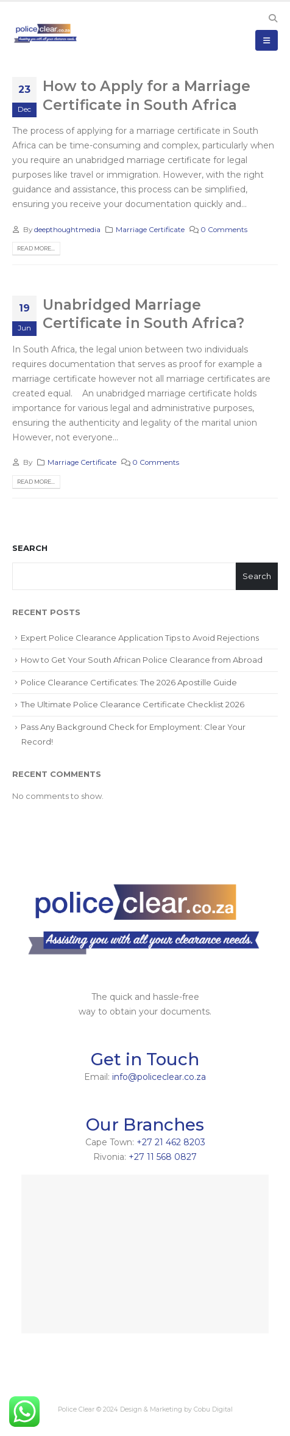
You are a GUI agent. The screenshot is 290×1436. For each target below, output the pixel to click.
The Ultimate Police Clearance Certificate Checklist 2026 (132, 704)
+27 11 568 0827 (163, 1156)
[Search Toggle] (272, 18)
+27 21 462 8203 (170, 1142)
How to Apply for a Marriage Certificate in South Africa (146, 95)
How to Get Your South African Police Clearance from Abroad (142, 660)
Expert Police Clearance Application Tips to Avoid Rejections (140, 638)
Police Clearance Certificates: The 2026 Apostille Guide (129, 682)
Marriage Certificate (150, 229)
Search (30, 548)
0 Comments (223, 229)
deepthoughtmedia (67, 229)
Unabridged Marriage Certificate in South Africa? (143, 314)
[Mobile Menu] (266, 40)
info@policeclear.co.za (159, 1076)
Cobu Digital (213, 1409)
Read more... (36, 248)
